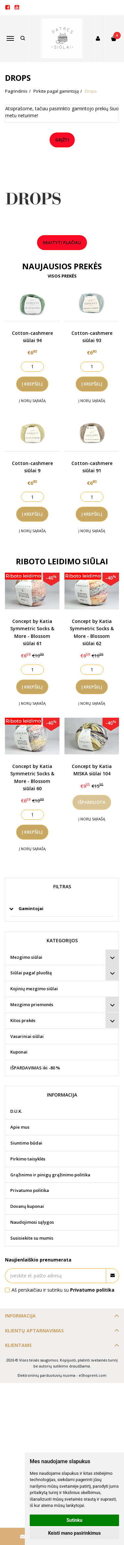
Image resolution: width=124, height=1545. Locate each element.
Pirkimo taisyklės (27, 1159)
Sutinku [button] (74, 1520)
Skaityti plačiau (62, 242)
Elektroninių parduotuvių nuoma (46, 1375)
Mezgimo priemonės (31, 1004)
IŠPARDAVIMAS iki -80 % (35, 1068)
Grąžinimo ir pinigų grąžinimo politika (50, 1175)
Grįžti (62, 140)
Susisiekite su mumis (31, 1238)
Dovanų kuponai (27, 1206)
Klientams (18, 1345)
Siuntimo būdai (26, 1143)
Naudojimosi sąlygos (32, 1222)
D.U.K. (16, 1111)
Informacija (20, 1316)
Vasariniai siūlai (27, 1036)
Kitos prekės (22, 1020)
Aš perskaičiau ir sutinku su (63, 1290)
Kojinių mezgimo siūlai (34, 989)
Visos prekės (62, 276)
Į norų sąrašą (32, 400)
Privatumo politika (29, 1190)
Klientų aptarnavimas (34, 1330)
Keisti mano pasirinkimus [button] (74, 1533)
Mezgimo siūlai (26, 957)
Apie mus (19, 1127)
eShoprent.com (92, 1375)
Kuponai (18, 1052)
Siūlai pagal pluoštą (31, 973)
